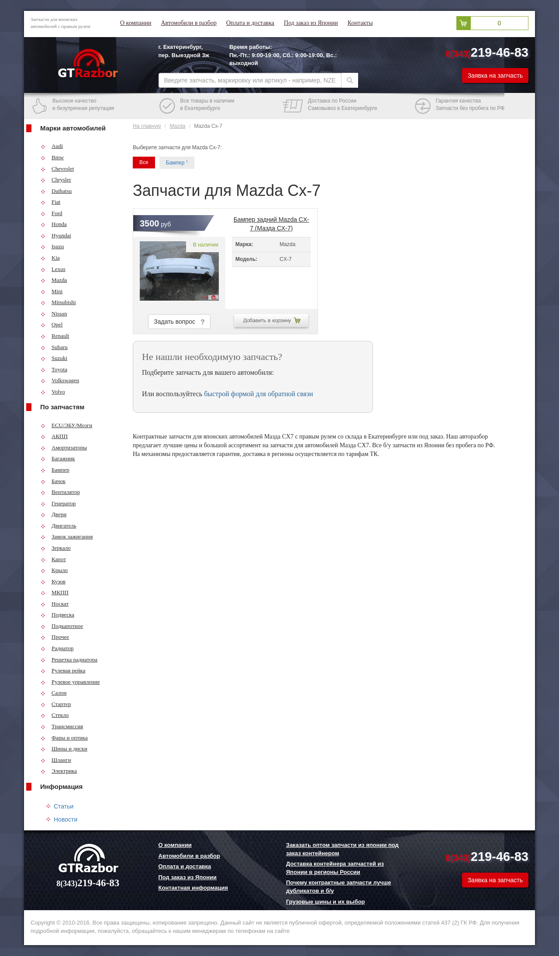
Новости (65, 819)
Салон (54, 692)
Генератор (58, 503)
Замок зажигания (67, 536)
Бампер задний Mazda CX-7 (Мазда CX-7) (271, 222)
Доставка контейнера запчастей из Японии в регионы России (335, 867)
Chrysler (56, 179)
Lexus (53, 269)
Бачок (53, 481)
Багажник (58, 458)
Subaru (54, 347)
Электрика (59, 771)
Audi (52, 146)
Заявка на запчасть (495, 75)
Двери (53, 514)
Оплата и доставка (250, 23)
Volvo (53, 391)
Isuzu (52, 246)
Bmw (52, 157)
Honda (54, 224)
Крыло (54, 570)
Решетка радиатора (69, 659)
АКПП (54, 436)
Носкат (55, 603)
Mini (51, 291)
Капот (53, 559)
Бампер (55, 469)
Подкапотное (62, 626)
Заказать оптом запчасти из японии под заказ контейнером (342, 849)
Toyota (54, 369)
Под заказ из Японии (311, 23)
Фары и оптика (64, 737)
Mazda (54, 280)
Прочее (55, 637)
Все (143, 162)
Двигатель (58, 525)
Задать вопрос (179, 322)
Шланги (56, 760)
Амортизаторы (64, 447)
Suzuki (54, 358)
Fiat (50, 202)
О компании (135, 23)
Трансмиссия (62, 726)
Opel (51, 324)
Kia (50, 257)
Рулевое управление (70, 681)
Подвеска (57, 614)
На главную (147, 126)
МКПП (55, 592)
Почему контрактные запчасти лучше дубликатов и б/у (338, 886)
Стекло (55, 715)
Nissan (54, 313)
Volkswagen (60, 380)
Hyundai (56, 235)
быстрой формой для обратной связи (258, 393)
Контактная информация (193, 887)
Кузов (53, 581)
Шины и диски (64, 748)
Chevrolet (57, 168)
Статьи (63, 806)
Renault (55, 335)
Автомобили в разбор (188, 23)
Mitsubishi (58, 302)
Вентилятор (60, 492)
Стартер (56, 704)
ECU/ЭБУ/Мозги (66, 425)
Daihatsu (56, 191)
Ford (51, 213)
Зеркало (56, 548)
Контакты (360, 23)
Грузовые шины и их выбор (325, 901)
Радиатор (57, 648)
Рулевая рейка (63, 670)
